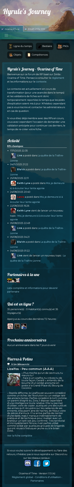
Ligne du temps (20, 46)
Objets (15, 55)
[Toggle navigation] (6, 35)
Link (19, 155)
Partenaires (37, 480)
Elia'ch (21, 169)
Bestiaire (44, 46)
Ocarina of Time (10, 29)
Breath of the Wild (35, 29)
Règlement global (22, 477)
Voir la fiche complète (19, 435)
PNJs (63, 46)
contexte (41, 81)
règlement (58, 78)
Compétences (37, 55)
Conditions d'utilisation (48, 477)
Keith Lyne (23, 183)
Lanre (20, 197)
